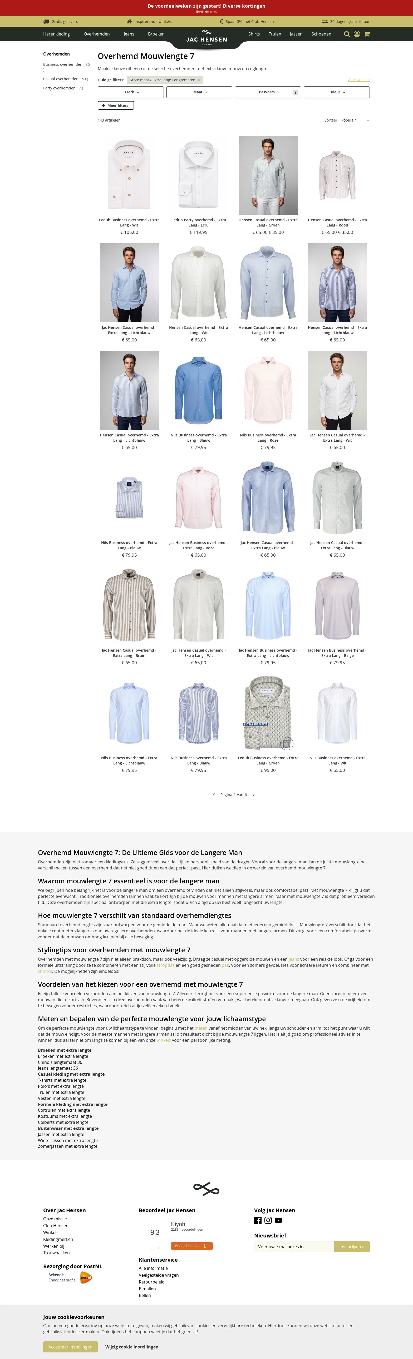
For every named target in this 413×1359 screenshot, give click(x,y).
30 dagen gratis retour (350, 21)
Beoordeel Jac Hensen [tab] (167, 1210)
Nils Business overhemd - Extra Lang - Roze (268, 437)
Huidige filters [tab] (110, 79)
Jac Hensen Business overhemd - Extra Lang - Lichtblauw (268, 653)
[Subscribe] (352, 1246)
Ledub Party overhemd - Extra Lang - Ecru (198, 222)
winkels (163, 1040)
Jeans (129, 34)
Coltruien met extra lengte (64, 1110)
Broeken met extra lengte (63, 1056)
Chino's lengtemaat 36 (60, 1062)
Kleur (336, 91)
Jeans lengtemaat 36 (58, 1068)
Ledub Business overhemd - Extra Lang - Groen (268, 760)
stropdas (166, 965)
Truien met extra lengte (61, 1092)
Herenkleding (56, 34)
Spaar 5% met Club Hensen (250, 21)
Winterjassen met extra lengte (68, 1140)
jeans (294, 959)
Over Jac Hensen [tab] (64, 1210)
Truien (275, 34)
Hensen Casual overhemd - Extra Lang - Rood (337, 222)
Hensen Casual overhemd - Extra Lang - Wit (198, 330)
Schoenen (321, 34)
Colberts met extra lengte (63, 1122)
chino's (45, 971)
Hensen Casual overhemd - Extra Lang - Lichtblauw (268, 330)
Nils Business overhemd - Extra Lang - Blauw (199, 437)
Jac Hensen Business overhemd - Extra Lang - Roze (198, 545)
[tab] (312, 1236)
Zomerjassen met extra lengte (67, 1146)
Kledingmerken (58, 1239)
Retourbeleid (152, 1282)
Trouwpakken (56, 1253)
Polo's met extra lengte (61, 1086)
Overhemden (97, 34)
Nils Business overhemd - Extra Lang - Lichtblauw (129, 760)
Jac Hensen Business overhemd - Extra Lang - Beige (337, 653)
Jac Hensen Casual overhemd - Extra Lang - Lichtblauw (129, 330)
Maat (198, 91)
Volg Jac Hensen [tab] (274, 1210)
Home (48, 45)
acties (213, 11)
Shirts (254, 34)
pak (225, 965)
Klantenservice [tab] (158, 1260)
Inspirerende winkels (153, 21)
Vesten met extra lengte (61, 1098)
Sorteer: (331, 120)
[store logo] (206, 39)
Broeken (156, 34)
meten (201, 1028)
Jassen (296, 34)
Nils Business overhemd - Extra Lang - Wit (337, 760)
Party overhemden (63, 87)
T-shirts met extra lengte (62, 1080)
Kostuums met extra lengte (65, 1116)
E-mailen (147, 1289)
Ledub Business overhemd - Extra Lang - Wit (129, 222)
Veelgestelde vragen (159, 1275)
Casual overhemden (65, 78)
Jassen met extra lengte (61, 1134)
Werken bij (53, 1246)
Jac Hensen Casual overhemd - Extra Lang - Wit (337, 437)
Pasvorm (278, 92)
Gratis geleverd (65, 21)
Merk (130, 91)
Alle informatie (153, 1268)
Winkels (50, 1232)
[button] (357, 33)
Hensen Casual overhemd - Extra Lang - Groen (268, 222)
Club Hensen (55, 1226)
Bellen (145, 1295)
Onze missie (55, 1219)
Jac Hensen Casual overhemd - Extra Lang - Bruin (129, 653)
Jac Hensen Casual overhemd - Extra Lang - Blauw (268, 545)
